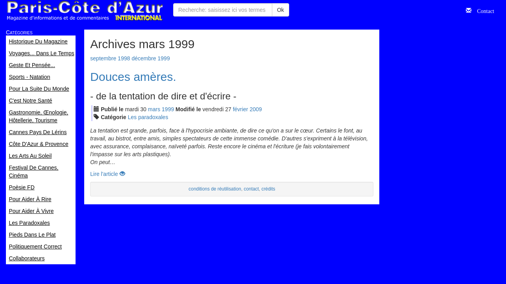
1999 (168, 109)
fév (240, 109)
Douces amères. (133, 76)
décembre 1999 (150, 58)
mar (154, 109)
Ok (280, 10)
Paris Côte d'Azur (84, 11)
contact (251, 189)
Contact (482, 10)
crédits (268, 189)
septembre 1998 (110, 58)
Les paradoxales (148, 117)
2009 (255, 109)
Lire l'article (107, 174)
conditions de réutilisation (214, 189)
